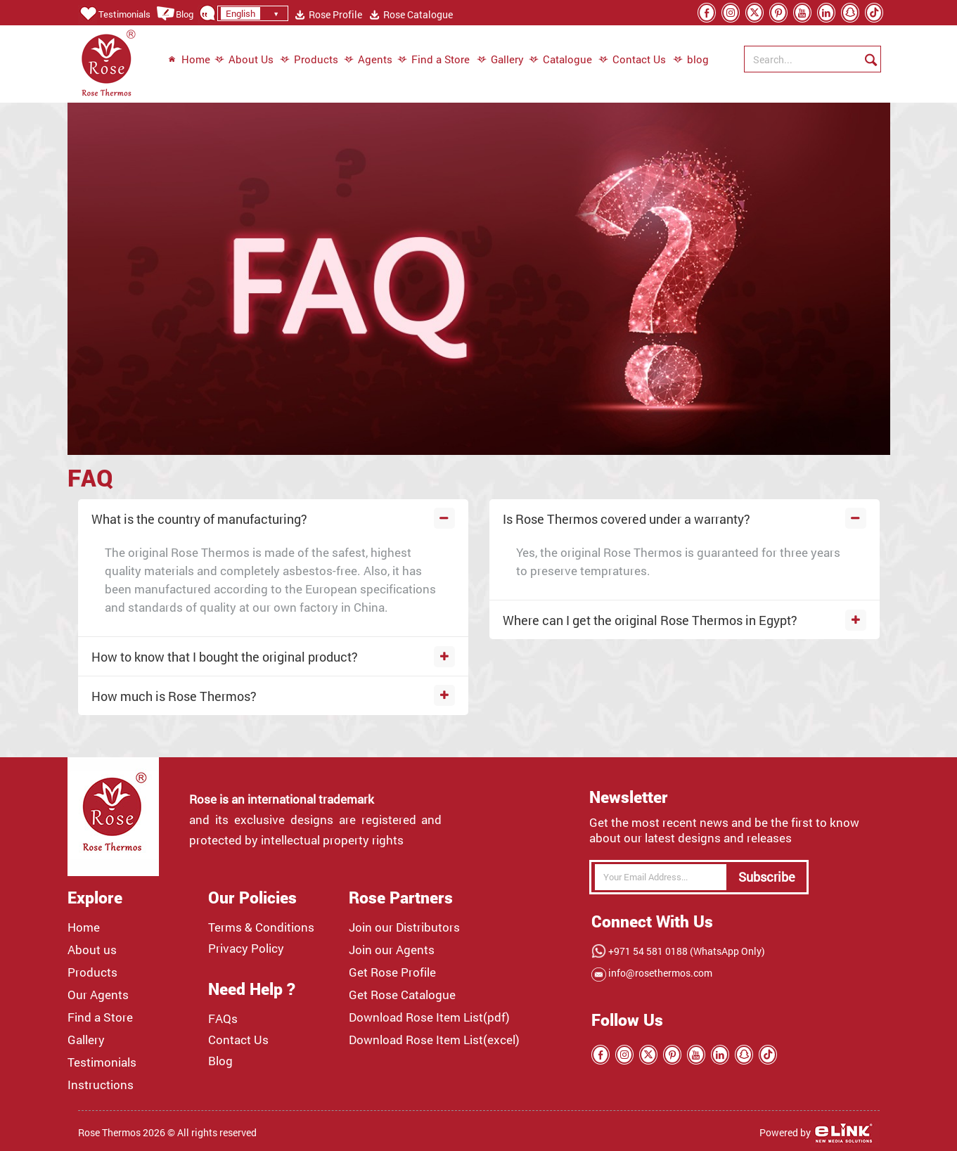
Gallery (500, 59)
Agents (368, 59)
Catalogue (560, 59)
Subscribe (766, 876)
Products (309, 59)
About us (92, 950)
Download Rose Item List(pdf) (429, 1017)
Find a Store (433, 59)
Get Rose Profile (392, 972)
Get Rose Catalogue (402, 995)
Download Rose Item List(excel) (434, 1040)
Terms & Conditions (261, 927)
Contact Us (632, 59)
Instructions (101, 1085)
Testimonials (114, 14)
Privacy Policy (246, 948)
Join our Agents (392, 950)
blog (684, 59)
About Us (244, 59)
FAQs (223, 1019)
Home (188, 59)
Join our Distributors (404, 927)
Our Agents (98, 995)
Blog (174, 14)
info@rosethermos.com (659, 972)
